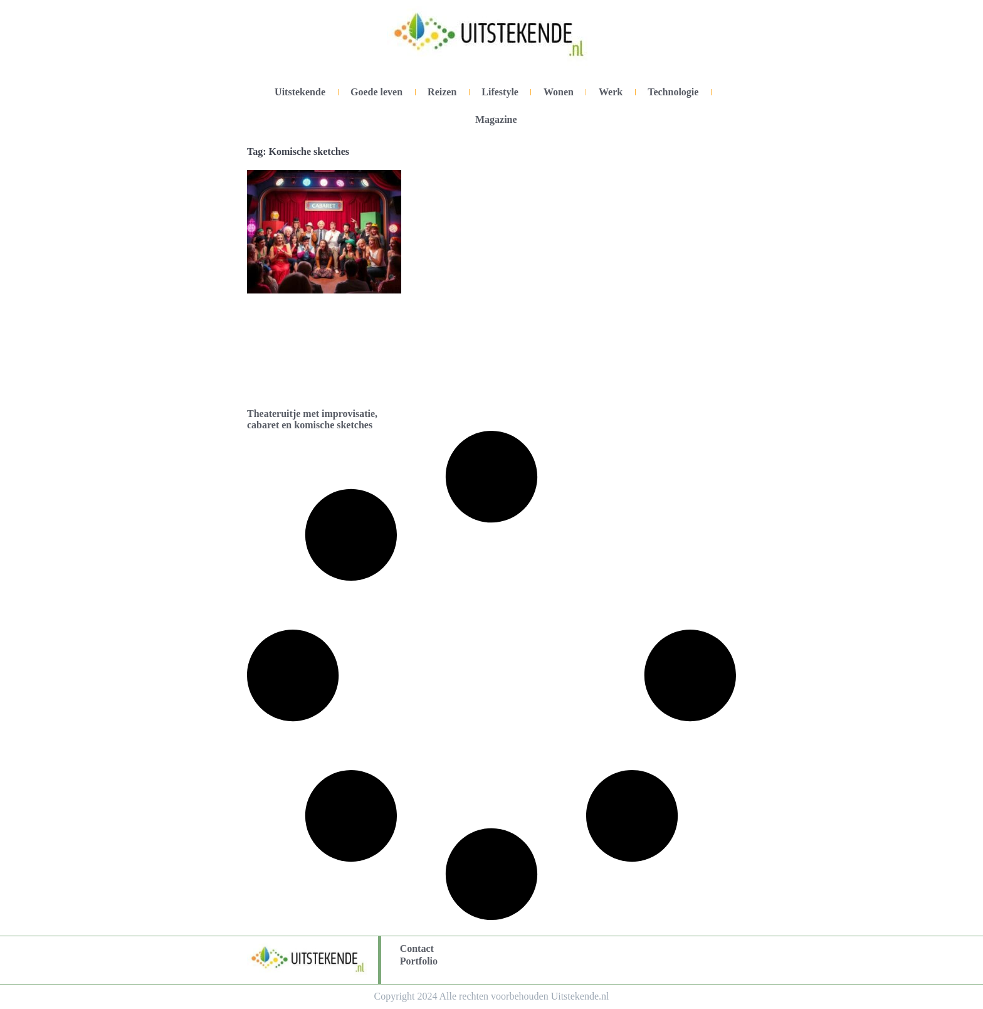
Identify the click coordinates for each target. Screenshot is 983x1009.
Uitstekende (300, 92)
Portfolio (419, 961)
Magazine (496, 119)
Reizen (442, 92)
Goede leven (376, 92)
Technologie (673, 92)
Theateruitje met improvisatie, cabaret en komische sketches (312, 419)
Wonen (559, 92)
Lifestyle (499, 92)
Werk (611, 92)
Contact (417, 948)
